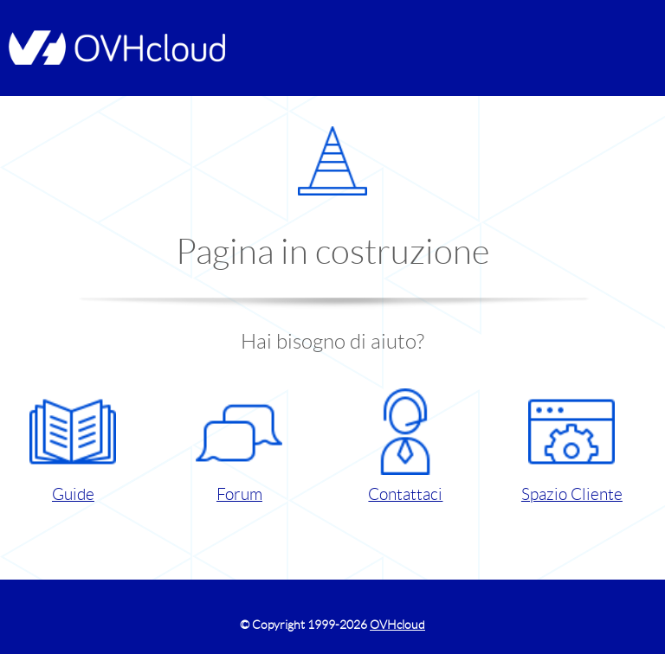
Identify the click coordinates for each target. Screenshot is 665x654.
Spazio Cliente (572, 445)
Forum (239, 445)
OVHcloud (397, 625)
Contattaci (405, 445)
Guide (72, 445)
